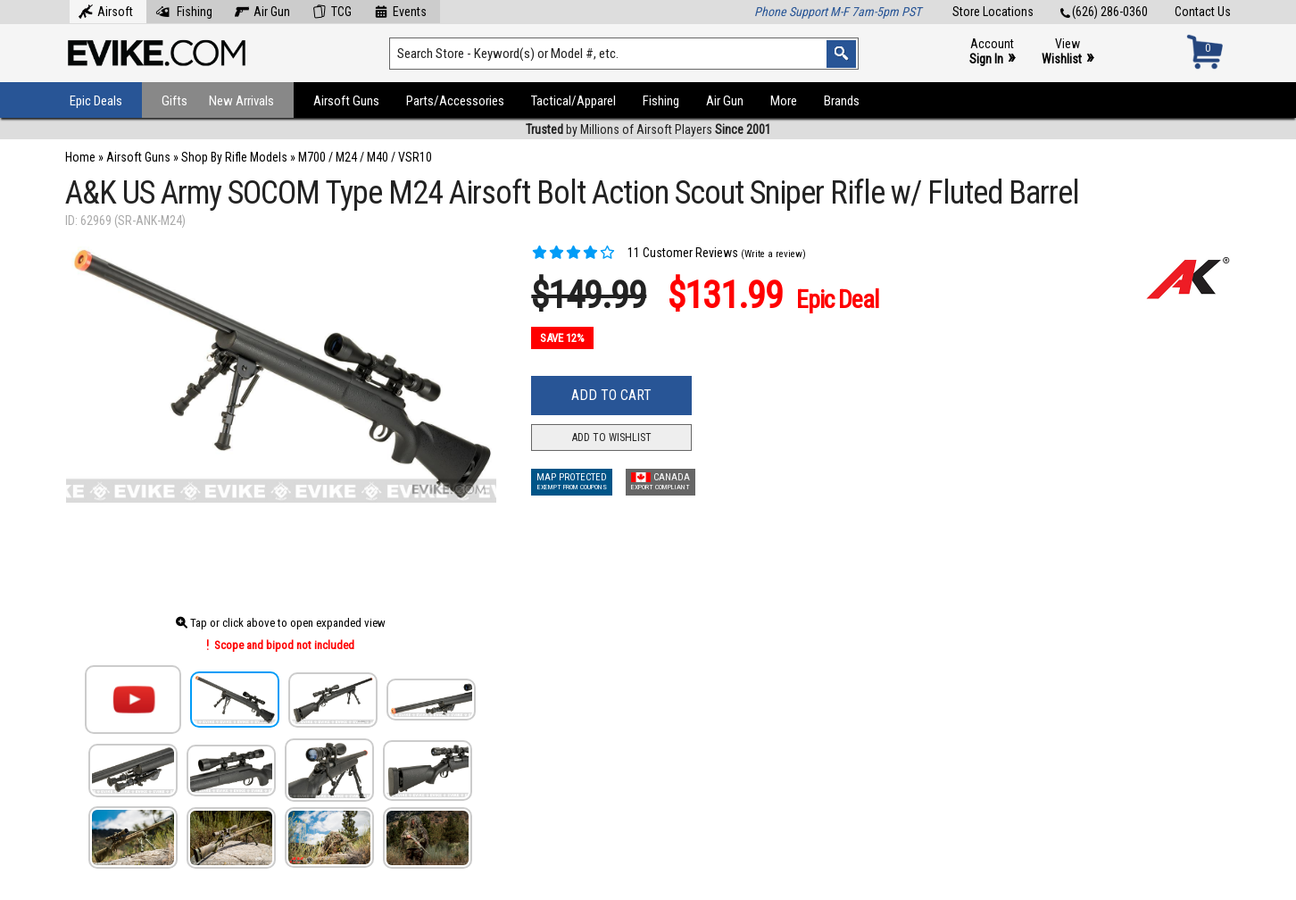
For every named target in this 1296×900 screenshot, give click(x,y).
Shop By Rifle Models (234, 157)
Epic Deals (96, 101)
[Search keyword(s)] (624, 54)
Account (992, 52)
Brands (842, 101)
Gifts (174, 101)
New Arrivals (241, 101)
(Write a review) (773, 254)
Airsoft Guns (346, 101)
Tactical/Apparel (573, 101)
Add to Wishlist (612, 437)
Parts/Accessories (455, 101)
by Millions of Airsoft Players (648, 129)
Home (80, 157)
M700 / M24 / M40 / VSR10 (365, 157)
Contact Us (1203, 11)
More (783, 101)
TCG (332, 10)
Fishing (183, 10)
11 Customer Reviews (634, 253)
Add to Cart (611, 395)
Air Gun (262, 10)
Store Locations (993, 11)
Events (400, 10)
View (1067, 52)
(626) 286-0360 (1104, 11)
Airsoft (106, 10)
